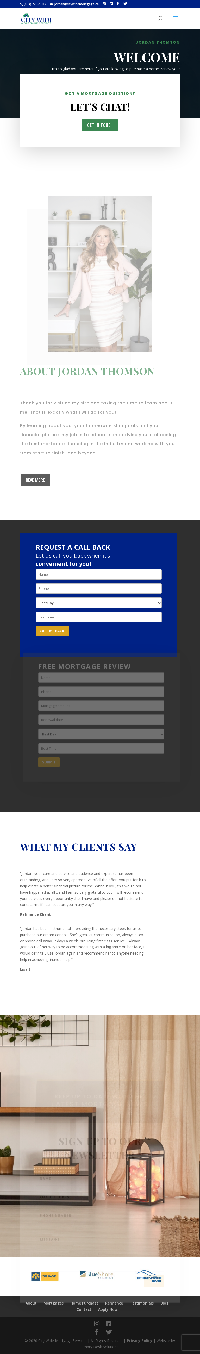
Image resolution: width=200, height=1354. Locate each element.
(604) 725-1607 (35, 4)
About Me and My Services (110, 90)
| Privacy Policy (138, 1340)
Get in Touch (100, 125)
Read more (35, 480)
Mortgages (162, 90)
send (154, 1288)
